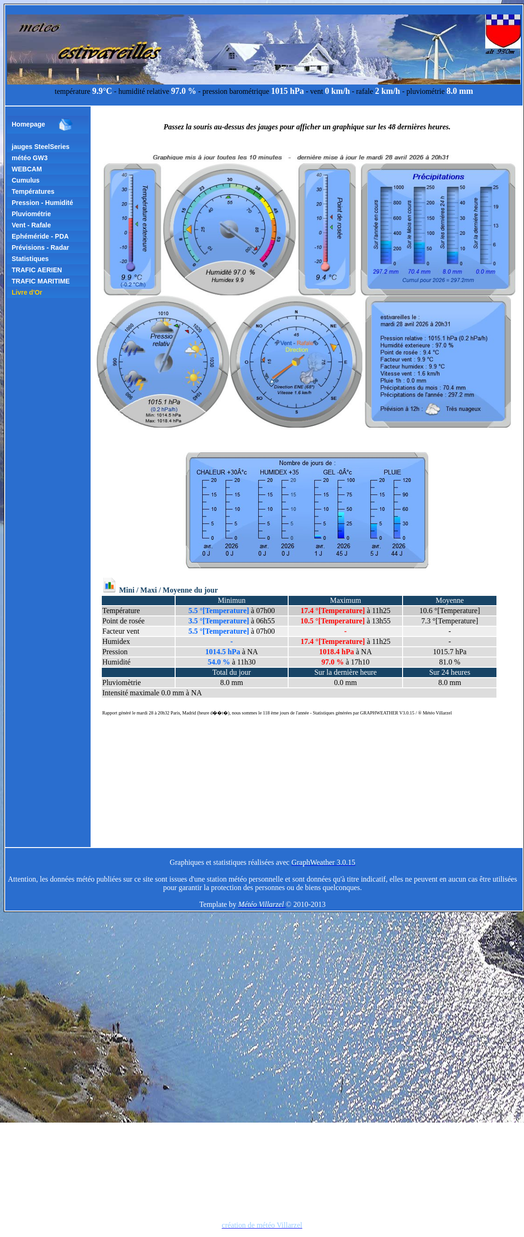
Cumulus (26, 180)
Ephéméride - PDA (40, 236)
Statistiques (30, 258)
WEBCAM (27, 169)
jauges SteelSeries (41, 146)
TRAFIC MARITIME (41, 281)
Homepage (42, 125)
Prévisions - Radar (40, 247)
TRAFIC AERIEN (37, 270)
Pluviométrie (31, 214)
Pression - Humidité (42, 202)
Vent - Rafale (31, 225)
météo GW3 (30, 158)
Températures (33, 191)
